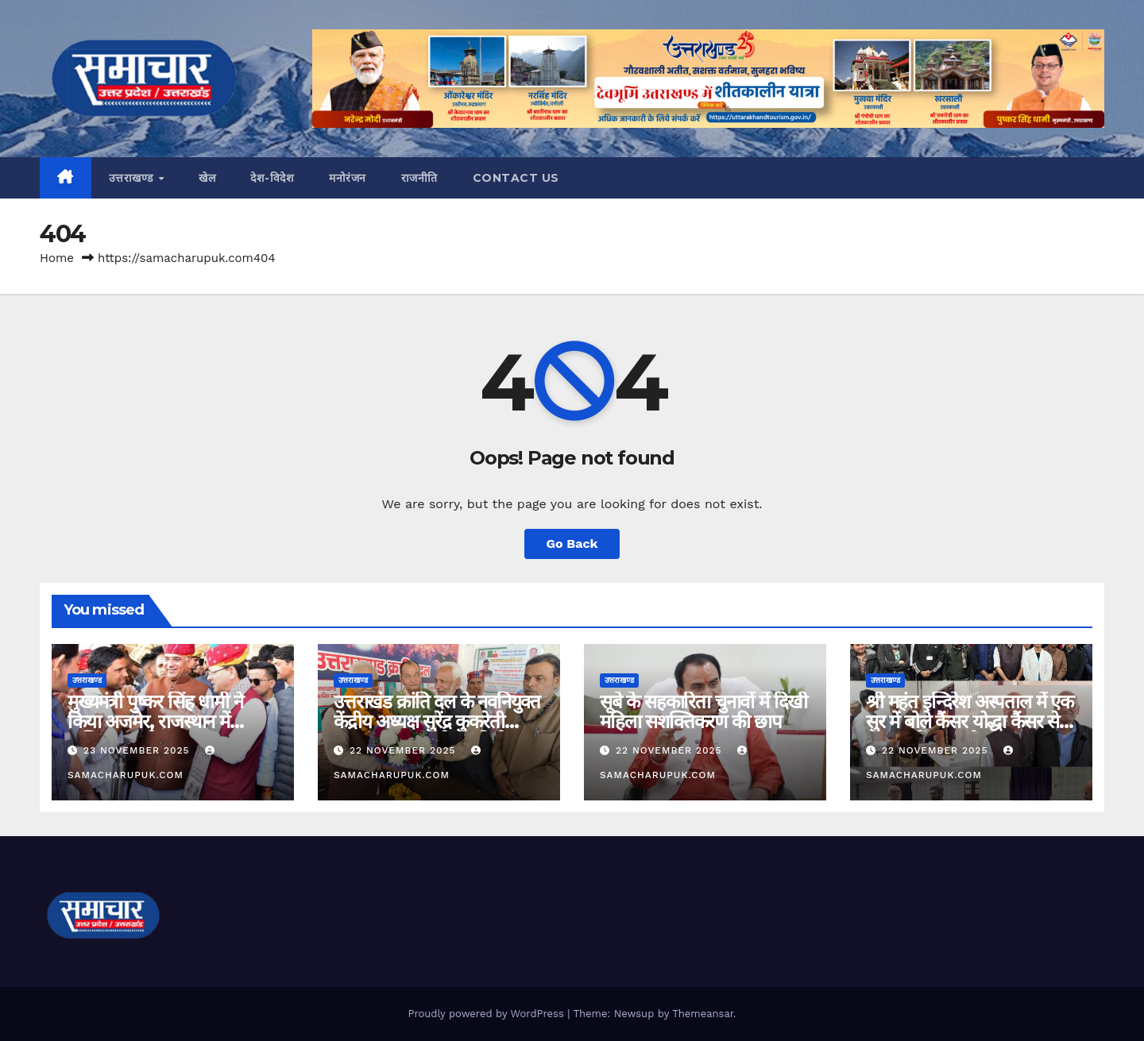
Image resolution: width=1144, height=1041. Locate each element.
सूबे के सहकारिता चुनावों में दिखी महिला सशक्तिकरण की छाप (703, 711)
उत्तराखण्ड (133, 178)
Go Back (572, 543)
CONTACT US (516, 178)
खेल (207, 178)
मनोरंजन (347, 178)
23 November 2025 (138, 750)
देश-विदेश (272, 178)
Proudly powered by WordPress (487, 1014)
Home (57, 258)
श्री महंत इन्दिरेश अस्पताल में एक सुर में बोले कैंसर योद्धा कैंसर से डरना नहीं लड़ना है (969, 721)
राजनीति (419, 178)
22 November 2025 (405, 750)
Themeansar (702, 1014)
